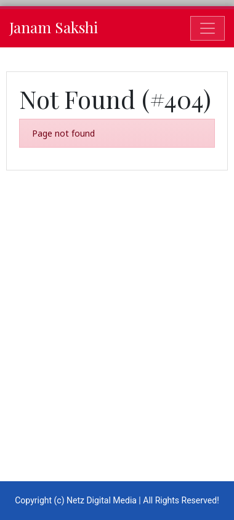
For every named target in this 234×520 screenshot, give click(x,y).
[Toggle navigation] (207, 28)
